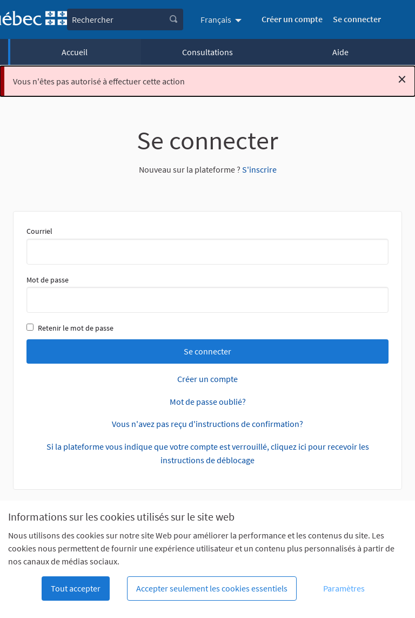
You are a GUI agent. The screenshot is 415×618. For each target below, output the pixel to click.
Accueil (75, 52)
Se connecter (357, 19)
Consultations (207, 52)
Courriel (207, 245)
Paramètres (344, 588)
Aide (340, 52)
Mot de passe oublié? (208, 401)
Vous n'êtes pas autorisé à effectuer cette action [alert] (209, 79)
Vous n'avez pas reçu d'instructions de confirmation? (207, 423)
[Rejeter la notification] (402, 79)
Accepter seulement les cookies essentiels (211, 588)
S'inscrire (259, 169)
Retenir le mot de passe (69, 328)
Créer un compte (292, 19)
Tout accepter (76, 588)
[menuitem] (222, 19)
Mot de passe (207, 294)
